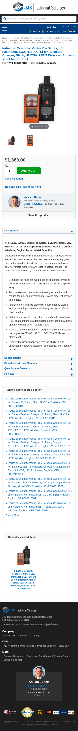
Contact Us (24, 635)
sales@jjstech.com (48, 624)
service (34, 31)
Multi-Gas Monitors (33, 38)
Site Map (18, 659)
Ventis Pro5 (46, 38)
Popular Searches (14, 656)
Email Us (28, 207)
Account (60, 31)
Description (39, 231)
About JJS (9, 635)
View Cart (64, 645)
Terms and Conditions (39, 656)
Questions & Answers (39, 369)
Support (47, 31)
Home (4, 38)
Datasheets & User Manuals (39, 364)
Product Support (46, 645)
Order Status (27, 645)
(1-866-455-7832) (67, 26)
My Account (10, 645)
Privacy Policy (62, 656)
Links (7, 659)
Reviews (39, 374)
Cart (72, 31)
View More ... (15, 515)
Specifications (39, 358)
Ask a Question (14, 178)
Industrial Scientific (16, 38)
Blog (36, 635)
